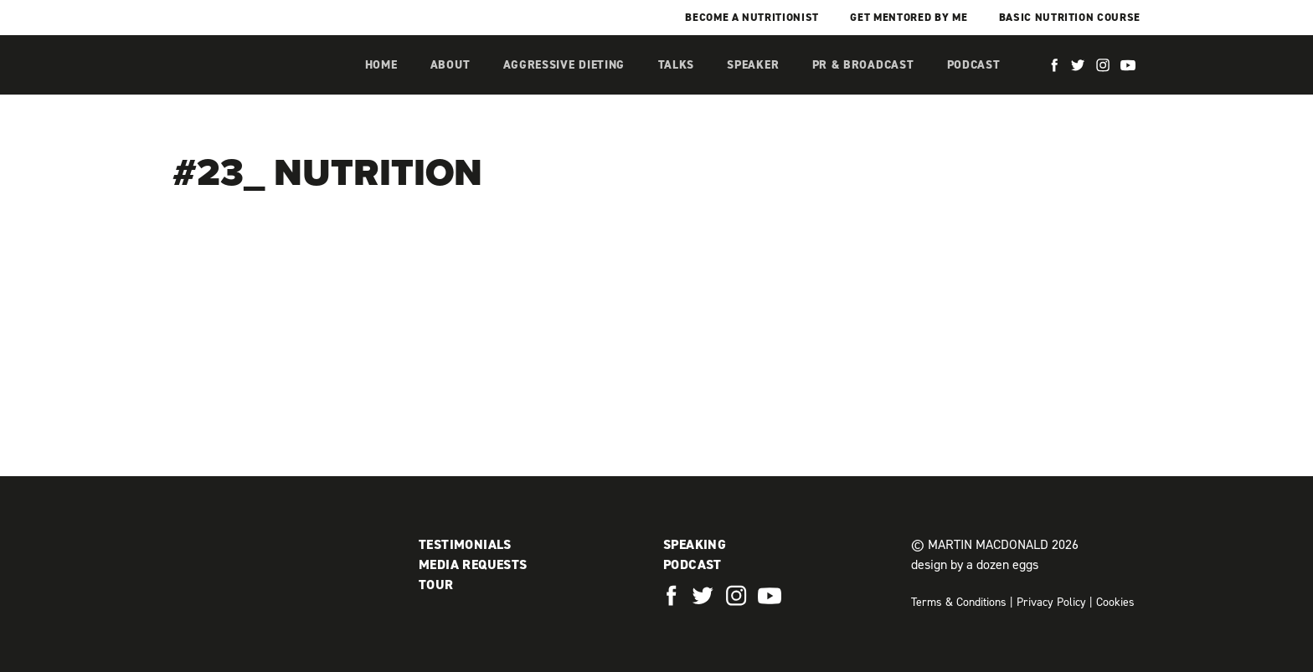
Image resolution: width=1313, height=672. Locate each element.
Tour (436, 584)
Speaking (694, 544)
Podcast (974, 65)
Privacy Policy (1051, 602)
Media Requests (473, 564)
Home (381, 65)
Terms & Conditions (959, 602)
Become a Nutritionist (752, 17)
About (450, 65)
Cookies (1115, 602)
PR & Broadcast (863, 65)
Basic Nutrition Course (1070, 17)
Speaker (753, 65)
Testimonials (465, 544)
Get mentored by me (908, 17)
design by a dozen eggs (974, 564)
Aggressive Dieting (564, 65)
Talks (676, 65)
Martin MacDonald (260, 82)
